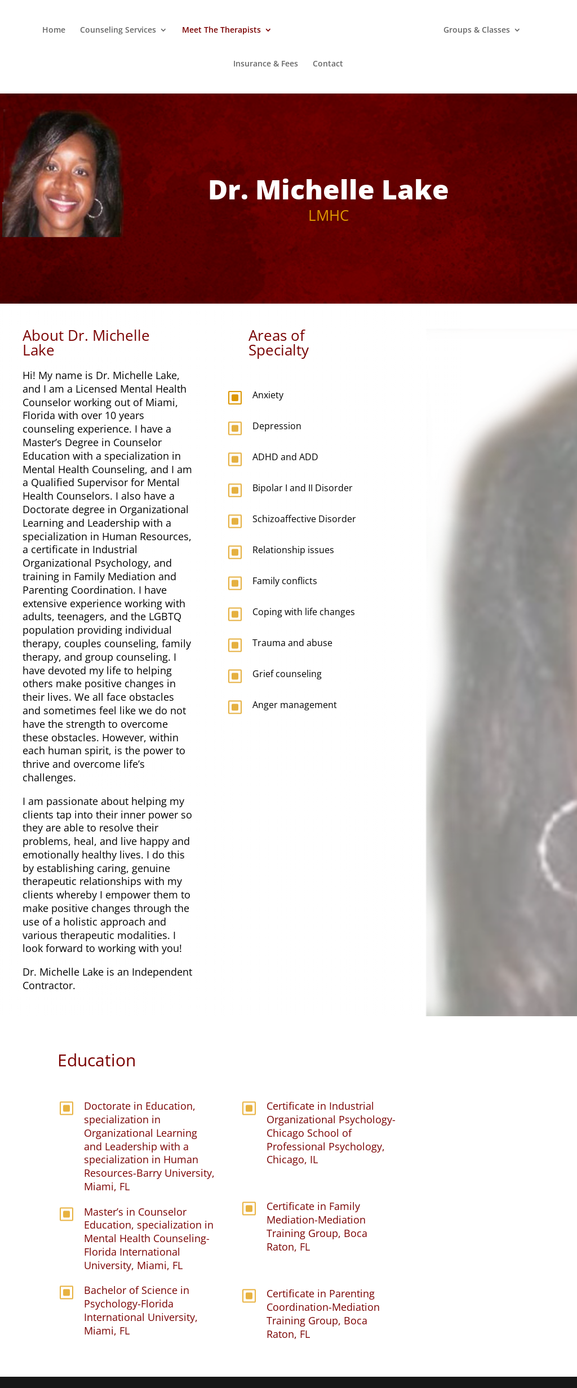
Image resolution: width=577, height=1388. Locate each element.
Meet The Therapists (221, 30)
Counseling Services (118, 30)
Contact (328, 64)
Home (53, 30)
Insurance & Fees (265, 64)
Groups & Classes (476, 30)
